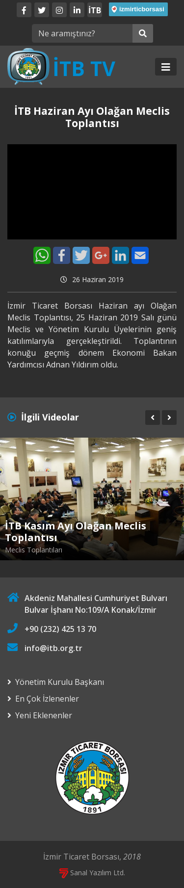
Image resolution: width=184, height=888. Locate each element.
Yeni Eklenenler (43, 715)
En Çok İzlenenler (47, 698)
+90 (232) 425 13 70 (60, 629)
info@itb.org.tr (53, 648)
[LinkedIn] (77, 9)
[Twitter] (41, 9)
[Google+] (100, 255)
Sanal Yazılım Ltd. (92, 872)
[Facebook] (24, 9)
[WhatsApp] (42, 255)
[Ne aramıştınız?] (82, 33)
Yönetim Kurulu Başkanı (59, 682)
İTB (94, 10)
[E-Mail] (140, 255)
